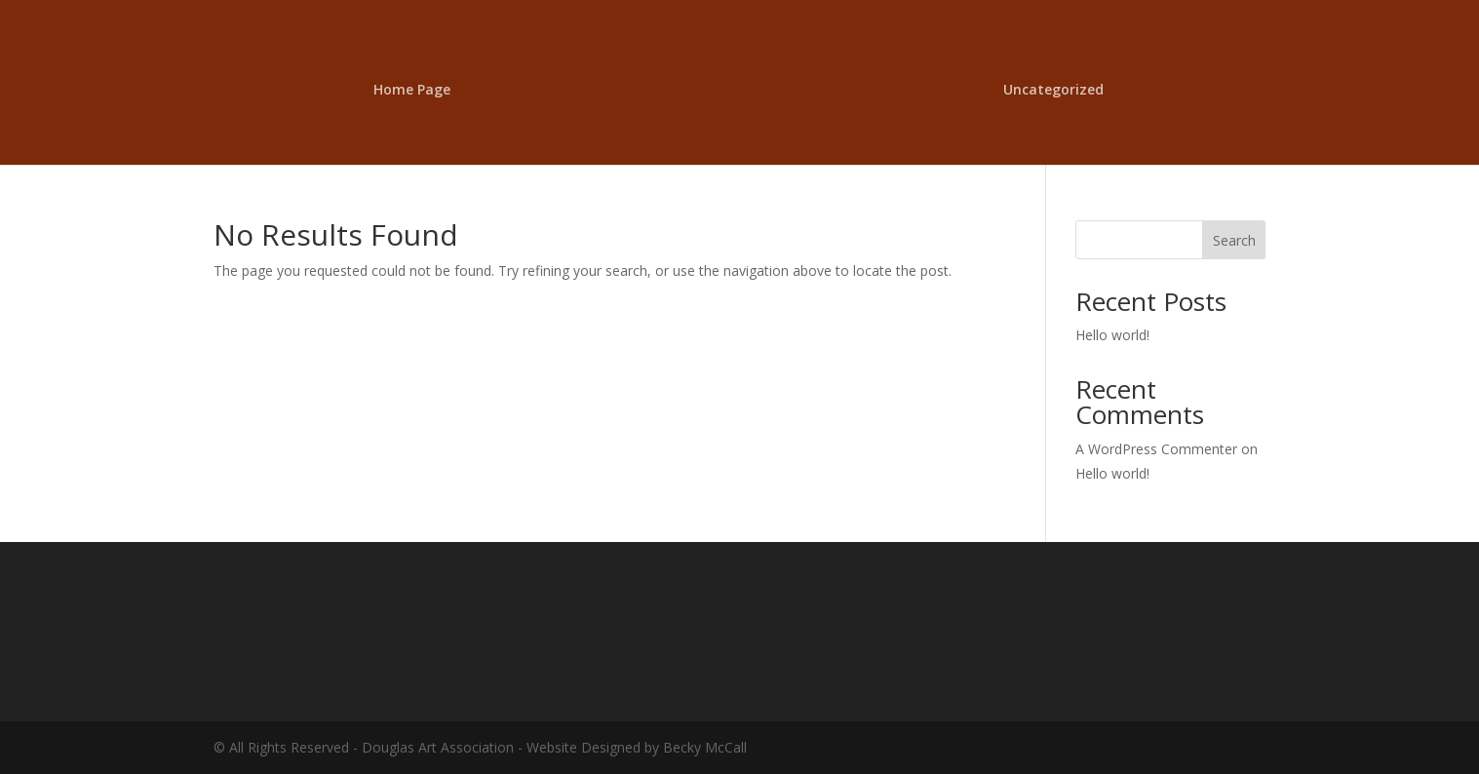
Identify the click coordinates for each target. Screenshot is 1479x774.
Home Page (411, 90)
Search (1234, 240)
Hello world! (1112, 335)
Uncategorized (1053, 90)
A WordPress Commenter (1156, 449)
